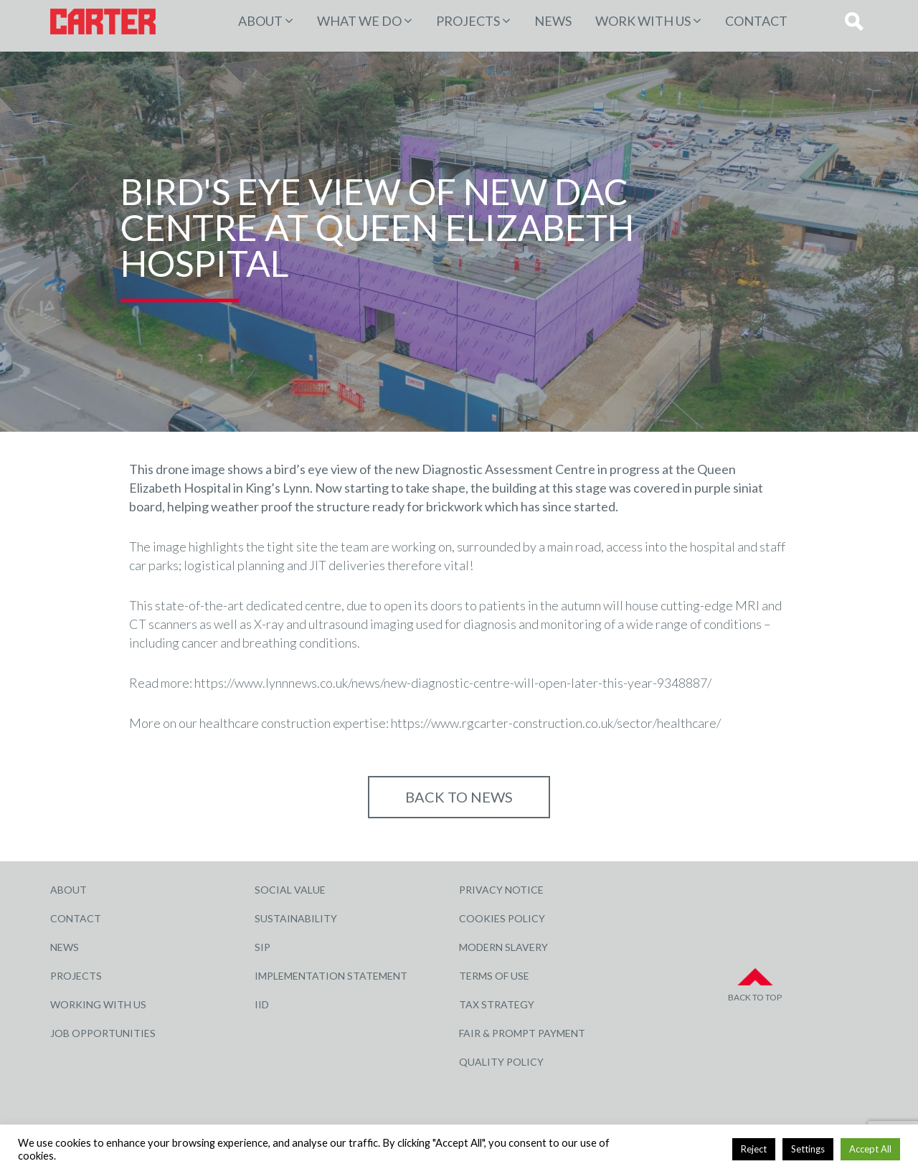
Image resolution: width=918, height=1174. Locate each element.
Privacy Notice (501, 890)
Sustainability (296, 918)
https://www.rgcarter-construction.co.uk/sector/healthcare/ (556, 723)
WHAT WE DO (359, 21)
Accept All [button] (870, 1149)
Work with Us (643, 21)
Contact (756, 21)
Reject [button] (754, 1149)
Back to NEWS (459, 796)
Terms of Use (494, 976)
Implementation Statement (331, 976)
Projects (76, 976)
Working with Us (98, 1004)
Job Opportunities (103, 1033)
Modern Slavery (503, 947)
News (553, 21)
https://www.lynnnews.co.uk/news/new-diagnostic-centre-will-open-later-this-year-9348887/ (452, 683)
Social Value (290, 890)
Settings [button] (808, 1149)
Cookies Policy (502, 918)
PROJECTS (468, 21)
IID (262, 1004)
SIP (262, 947)
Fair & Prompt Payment (522, 1033)
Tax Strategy (496, 1004)
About (260, 21)
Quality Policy (501, 1062)
